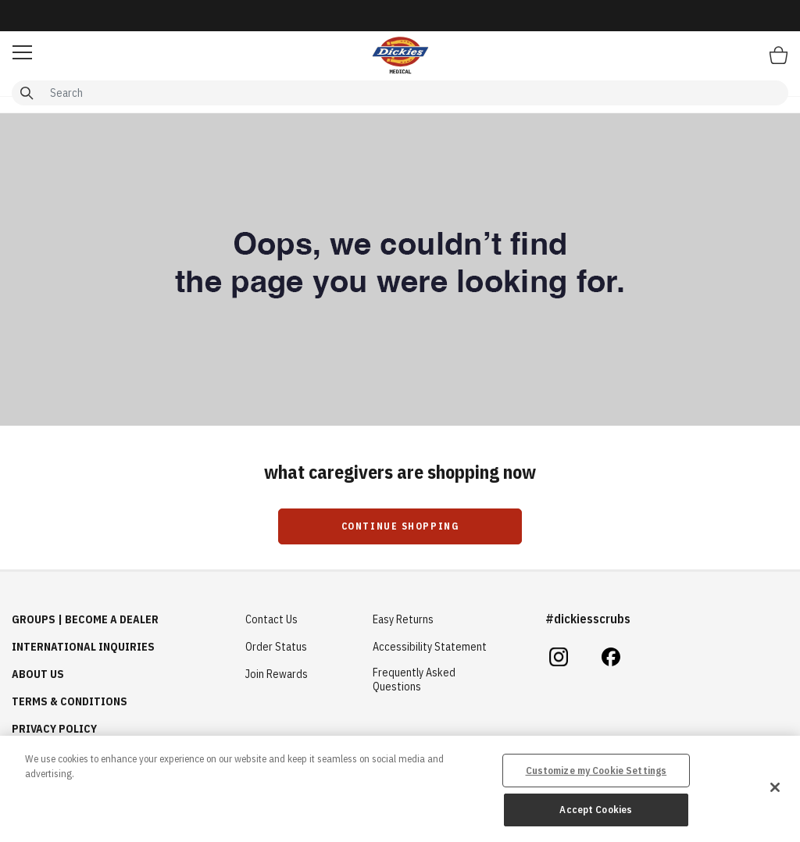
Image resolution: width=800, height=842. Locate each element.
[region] (400, 789)
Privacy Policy (54, 729)
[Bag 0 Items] (779, 54)
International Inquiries (83, 647)
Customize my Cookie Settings (596, 770)
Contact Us (271, 619)
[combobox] (400, 92)
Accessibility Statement (430, 647)
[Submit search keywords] (27, 93)
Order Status (276, 647)
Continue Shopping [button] (400, 526)
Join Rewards (276, 674)
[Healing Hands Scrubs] (400, 54)
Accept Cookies (595, 809)
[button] (22, 52)
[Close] (775, 787)
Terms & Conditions (69, 701)
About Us (38, 674)
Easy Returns (403, 619)
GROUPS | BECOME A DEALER (85, 619)
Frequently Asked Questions (414, 679)
